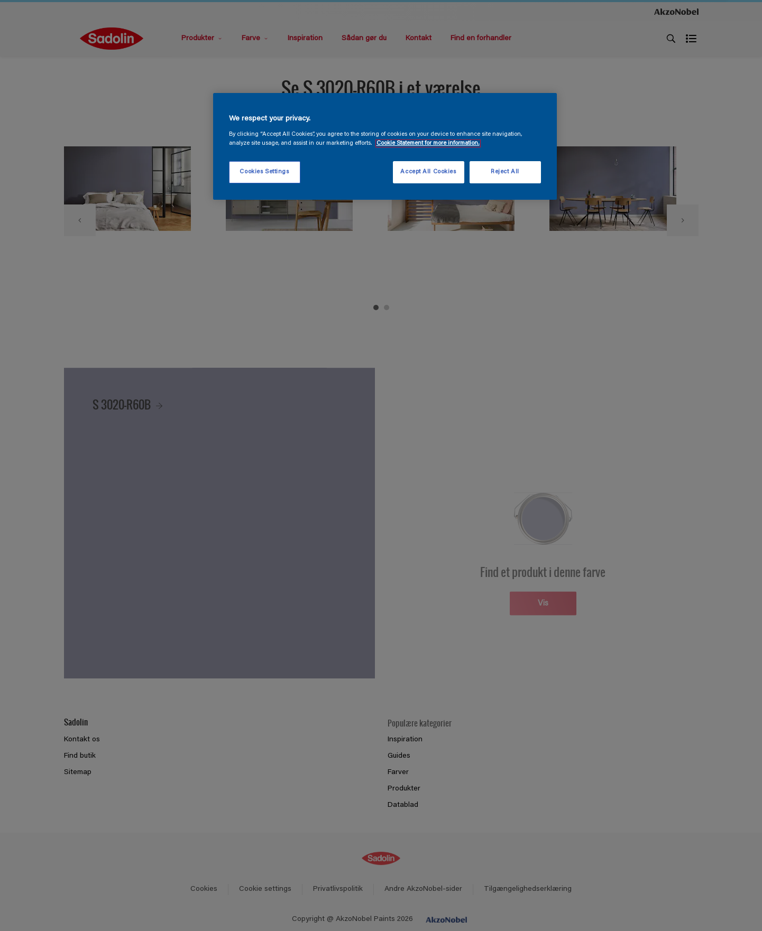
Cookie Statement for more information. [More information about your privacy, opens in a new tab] (428, 143)
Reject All (505, 172)
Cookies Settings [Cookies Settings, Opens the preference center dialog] (264, 172)
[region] (385, 146)
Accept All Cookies (428, 172)
